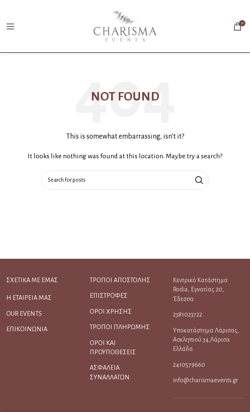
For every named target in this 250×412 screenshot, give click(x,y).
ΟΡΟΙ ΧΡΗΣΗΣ (111, 311)
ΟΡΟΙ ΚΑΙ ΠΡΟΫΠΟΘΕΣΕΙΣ (113, 347)
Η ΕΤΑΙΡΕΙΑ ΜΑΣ (29, 297)
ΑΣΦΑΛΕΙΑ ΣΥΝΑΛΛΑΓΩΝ (110, 372)
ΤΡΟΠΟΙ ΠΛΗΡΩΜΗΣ (120, 327)
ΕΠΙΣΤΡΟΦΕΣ (109, 295)
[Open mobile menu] (10, 26)
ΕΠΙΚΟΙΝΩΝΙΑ (26, 329)
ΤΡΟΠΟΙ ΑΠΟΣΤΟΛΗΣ (120, 280)
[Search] (125, 180)
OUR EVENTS (24, 313)
